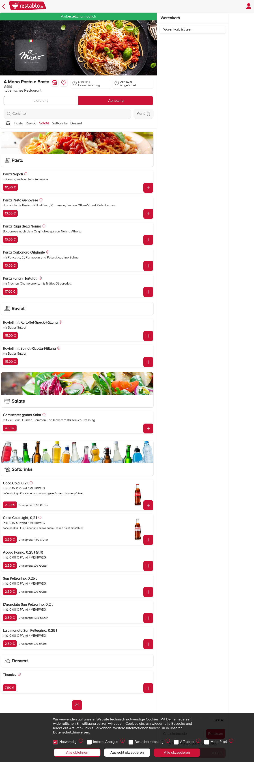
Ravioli (31, 123)
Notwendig (68, 740)
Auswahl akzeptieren (127, 753)
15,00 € (10, 335)
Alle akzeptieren (177, 753)
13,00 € (10, 213)
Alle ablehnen (77, 753)
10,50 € (10, 187)
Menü (143, 114)
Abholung (116, 101)
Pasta (18, 123)
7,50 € (9, 687)
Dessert (76, 123)
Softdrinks (60, 123)
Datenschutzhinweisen (71, 732)
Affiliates (188, 740)
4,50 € (10, 428)
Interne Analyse (106, 740)
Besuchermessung (150, 740)
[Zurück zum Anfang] (77, 705)
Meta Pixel (219, 740)
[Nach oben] (8, 123)
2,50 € (10, 505)
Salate (44, 123)
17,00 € (10, 291)
